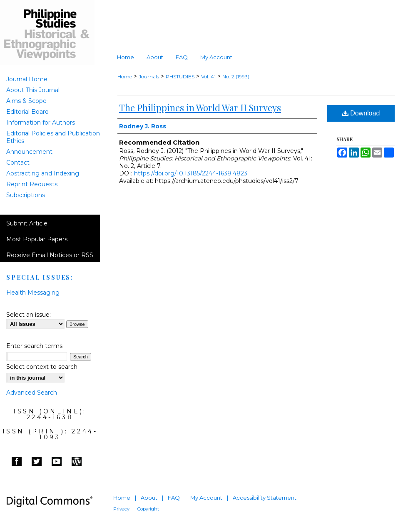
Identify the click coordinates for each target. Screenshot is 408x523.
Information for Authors (40, 122)
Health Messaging (33, 292)
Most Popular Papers (36, 239)
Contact (18, 162)
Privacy (121, 509)
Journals (149, 76)
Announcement (29, 151)
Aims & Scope (26, 101)
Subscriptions (25, 195)
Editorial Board (27, 111)
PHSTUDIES (180, 76)
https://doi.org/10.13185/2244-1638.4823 (190, 173)
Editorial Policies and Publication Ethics (53, 137)
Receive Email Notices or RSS (49, 255)
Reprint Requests (31, 184)
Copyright (148, 509)
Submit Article (26, 223)
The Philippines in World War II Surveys (200, 107)
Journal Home (26, 79)
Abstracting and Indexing (42, 173)
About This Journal (33, 90)
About (149, 497)
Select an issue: (28, 314)
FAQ (174, 497)
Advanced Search (31, 392)
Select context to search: (42, 366)
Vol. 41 (208, 76)
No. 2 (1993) (235, 76)
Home (124, 76)
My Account (206, 497)
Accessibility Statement (264, 497)
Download (361, 113)
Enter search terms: (35, 346)
